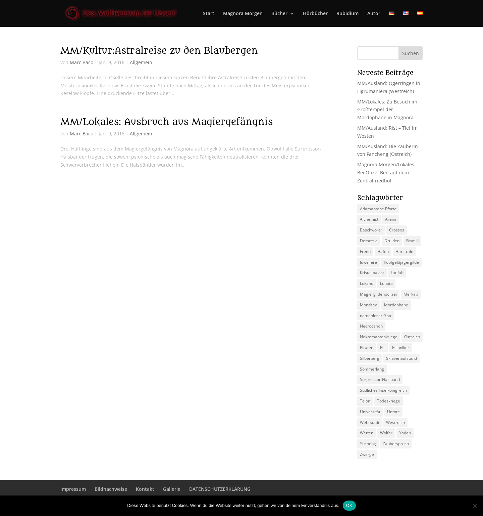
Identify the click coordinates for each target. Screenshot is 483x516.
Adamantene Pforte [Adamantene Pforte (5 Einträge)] (378, 209)
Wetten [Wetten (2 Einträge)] (366, 433)
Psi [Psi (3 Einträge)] (382, 347)
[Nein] (474, 505)
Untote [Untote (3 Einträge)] (393, 412)
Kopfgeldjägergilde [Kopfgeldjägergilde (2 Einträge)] (401, 262)
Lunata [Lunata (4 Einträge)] (386, 283)
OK (349, 505)
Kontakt (145, 489)
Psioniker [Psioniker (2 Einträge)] (400, 347)
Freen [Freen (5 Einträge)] (365, 251)
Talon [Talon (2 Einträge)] (365, 401)
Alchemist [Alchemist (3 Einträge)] (369, 219)
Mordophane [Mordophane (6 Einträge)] (396, 305)
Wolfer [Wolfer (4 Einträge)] (386, 433)
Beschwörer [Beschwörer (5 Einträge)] (371, 230)
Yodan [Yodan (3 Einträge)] (405, 433)
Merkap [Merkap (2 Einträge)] (411, 294)
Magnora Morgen (243, 13)
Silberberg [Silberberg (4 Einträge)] (369, 358)
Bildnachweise (111, 489)
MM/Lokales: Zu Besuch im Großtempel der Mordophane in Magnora (387, 109)
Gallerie (171, 489)
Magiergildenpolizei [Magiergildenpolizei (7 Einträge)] (378, 294)
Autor (373, 13)
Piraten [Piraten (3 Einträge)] (366, 347)
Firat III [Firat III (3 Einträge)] (412, 241)
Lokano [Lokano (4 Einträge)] (366, 283)
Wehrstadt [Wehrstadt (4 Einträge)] (369, 422)
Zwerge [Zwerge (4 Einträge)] (367, 454)
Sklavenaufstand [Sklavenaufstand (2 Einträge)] (401, 358)
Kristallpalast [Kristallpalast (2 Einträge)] (372, 272)
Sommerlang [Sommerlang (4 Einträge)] (372, 369)
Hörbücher (315, 13)
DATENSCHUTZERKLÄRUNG (220, 489)
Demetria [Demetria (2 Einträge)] (369, 241)
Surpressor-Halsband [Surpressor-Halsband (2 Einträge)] (380, 379)
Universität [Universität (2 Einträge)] (370, 412)
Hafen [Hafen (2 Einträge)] (383, 251)
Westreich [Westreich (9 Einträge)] (395, 422)
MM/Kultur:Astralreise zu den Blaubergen (159, 50)
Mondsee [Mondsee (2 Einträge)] (368, 305)
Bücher (279, 13)
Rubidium (347, 13)
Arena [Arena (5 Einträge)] (390, 219)
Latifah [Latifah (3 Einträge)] (397, 272)
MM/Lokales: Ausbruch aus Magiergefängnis (166, 122)
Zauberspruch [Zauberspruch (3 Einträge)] (396, 443)
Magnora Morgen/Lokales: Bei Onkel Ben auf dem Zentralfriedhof (386, 172)
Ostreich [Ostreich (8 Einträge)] (412, 337)
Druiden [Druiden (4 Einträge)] (391, 241)
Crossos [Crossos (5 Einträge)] (396, 230)
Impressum (73, 489)
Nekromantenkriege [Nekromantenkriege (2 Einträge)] (378, 337)
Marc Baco (81, 62)
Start (208, 13)
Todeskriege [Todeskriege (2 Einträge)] (388, 401)
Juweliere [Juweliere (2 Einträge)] (368, 262)
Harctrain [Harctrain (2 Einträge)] (404, 251)
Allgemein (141, 62)
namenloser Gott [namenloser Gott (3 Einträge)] (375, 315)
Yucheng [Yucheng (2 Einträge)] (368, 443)
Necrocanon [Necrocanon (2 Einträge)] (371, 326)
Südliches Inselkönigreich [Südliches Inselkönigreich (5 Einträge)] (383, 390)
